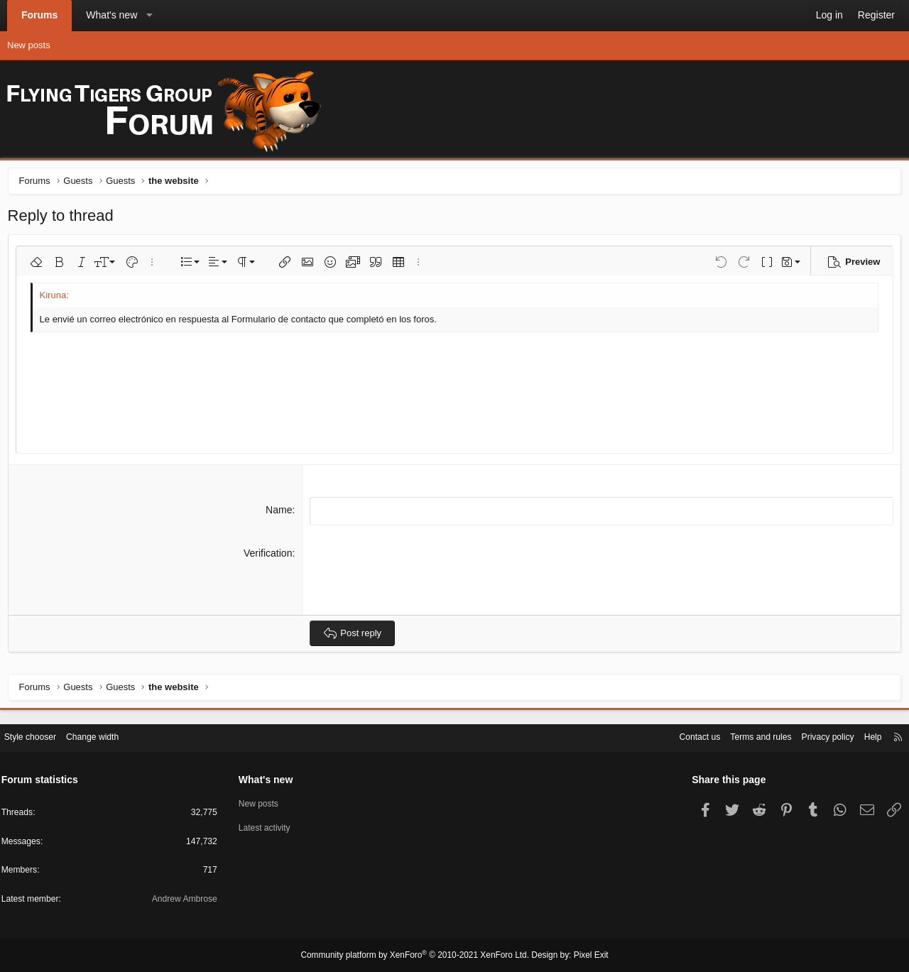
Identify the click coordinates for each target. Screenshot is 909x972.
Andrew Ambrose (187, 900)
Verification (268, 554)
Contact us (677, 735)
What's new (111, 15)
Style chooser (41, 735)
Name (280, 512)
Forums (39, 15)
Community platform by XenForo (417, 955)
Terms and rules (742, 735)
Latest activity (272, 826)
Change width (108, 735)
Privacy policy (814, 735)
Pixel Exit (581, 955)
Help (862, 735)
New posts (28, 45)
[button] (149, 15)
